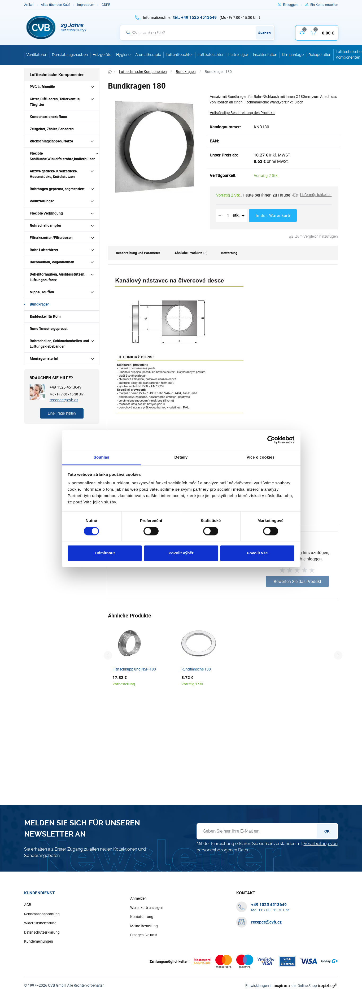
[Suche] (197, 32)
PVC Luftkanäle (42, 86)
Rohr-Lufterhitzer (44, 249)
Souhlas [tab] (101, 457)
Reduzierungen (42, 201)
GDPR (106, 4)
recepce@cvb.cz (64, 399)
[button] (312, 195)
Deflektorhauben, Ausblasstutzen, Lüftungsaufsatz (57, 277)
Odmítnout (105, 553)
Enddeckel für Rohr (45, 316)
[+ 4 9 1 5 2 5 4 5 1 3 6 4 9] (195, 17)
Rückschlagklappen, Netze (51, 141)
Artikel (28, 4)
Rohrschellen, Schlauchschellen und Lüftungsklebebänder (59, 343)
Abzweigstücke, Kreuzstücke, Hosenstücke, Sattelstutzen (53, 174)
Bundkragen (40, 304)
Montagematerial (44, 358)
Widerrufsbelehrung (40, 923)
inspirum (284, 986)
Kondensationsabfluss (48, 116)
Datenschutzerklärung (42, 932)
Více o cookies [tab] (261, 457)
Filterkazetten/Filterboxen (51, 237)
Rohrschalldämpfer (45, 225)
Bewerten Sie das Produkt (297, 581)
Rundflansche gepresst (49, 328)
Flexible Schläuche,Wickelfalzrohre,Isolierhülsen (62, 156)
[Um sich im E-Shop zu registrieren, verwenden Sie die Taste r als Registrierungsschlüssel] (324, 4)
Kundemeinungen (38, 941)
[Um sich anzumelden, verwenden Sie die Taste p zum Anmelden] (292, 4)
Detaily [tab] (181, 457)
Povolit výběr (180, 553)
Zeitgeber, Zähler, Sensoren (52, 129)
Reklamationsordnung (42, 914)
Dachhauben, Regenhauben (52, 262)
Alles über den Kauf (55, 4)
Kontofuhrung (141, 917)
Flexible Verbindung (46, 213)
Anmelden (138, 898)
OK (326, 831)
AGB (27, 905)
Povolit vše (257, 553)
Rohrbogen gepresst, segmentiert (57, 188)
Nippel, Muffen (42, 292)
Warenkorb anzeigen (146, 907)
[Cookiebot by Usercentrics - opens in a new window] (271, 440)
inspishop (328, 986)
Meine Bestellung (144, 926)
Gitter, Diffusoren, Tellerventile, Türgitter (55, 102)
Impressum (85, 4)
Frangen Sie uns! (143, 935)
